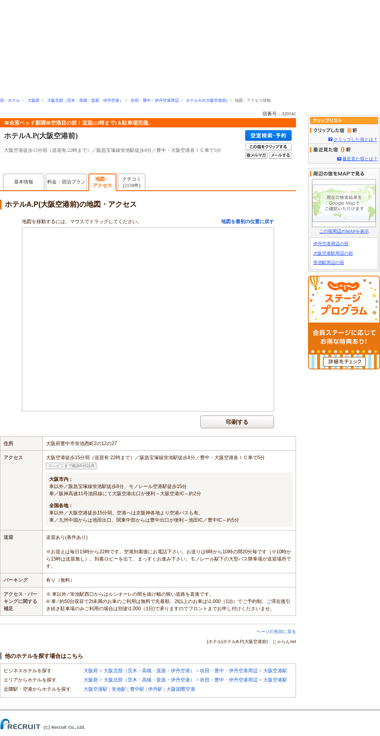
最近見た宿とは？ (360, 158)
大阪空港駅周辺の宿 (333, 253)
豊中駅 (137, 689)
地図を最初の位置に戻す (247, 221)
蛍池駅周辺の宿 (328, 262)
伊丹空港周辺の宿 (330, 243)
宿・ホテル (10, 100)
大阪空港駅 (275, 670)
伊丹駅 (155, 689)
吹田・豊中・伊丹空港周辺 (155, 100)
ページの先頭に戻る (276, 631)
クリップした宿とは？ (356, 139)
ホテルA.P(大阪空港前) (206, 100)
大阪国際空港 (180, 689)
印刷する (237, 422)
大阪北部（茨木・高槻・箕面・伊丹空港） (85, 100)
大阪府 (34, 100)
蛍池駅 (119, 689)
